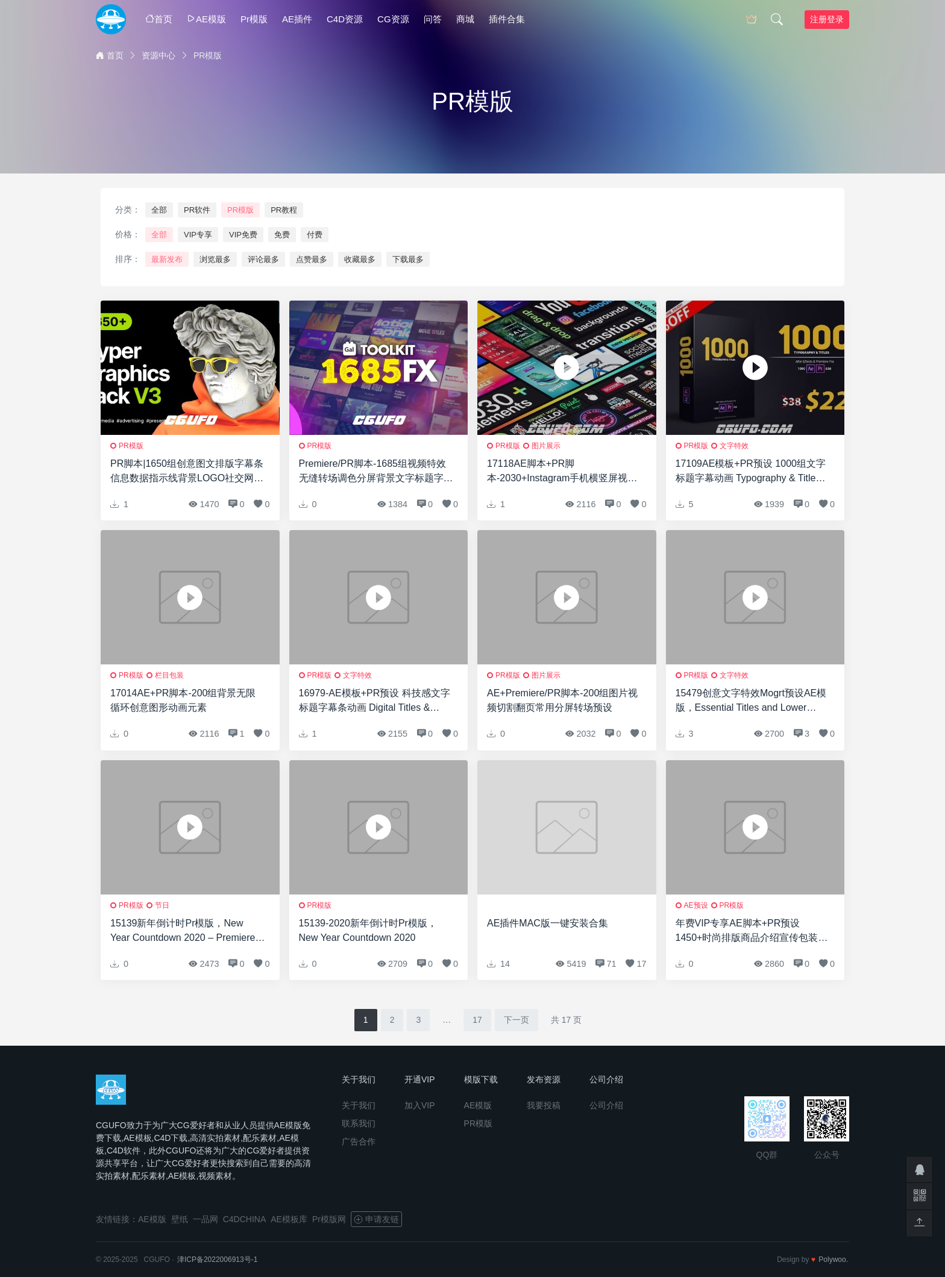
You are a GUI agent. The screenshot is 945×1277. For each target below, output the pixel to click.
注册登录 (827, 19)
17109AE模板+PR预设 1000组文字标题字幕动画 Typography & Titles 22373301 (751, 472)
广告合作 (358, 1141)
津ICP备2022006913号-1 (217, 1259)
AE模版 (206, 19)
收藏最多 (359, 259)
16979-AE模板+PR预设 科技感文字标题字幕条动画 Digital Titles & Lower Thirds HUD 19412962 (374, 701)
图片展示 (546, 446)
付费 (314, 234)
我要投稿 (543, 1105)
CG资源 (393, 19)
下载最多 (408, 259)
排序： (127, 259)
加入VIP (419, 1105)
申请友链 (376, 1219)
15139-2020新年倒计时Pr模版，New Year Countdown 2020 (368, 930)
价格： (127, 234)
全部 (159, 209)
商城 (465, 19)
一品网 (205, 1219)
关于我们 (358, 1105)
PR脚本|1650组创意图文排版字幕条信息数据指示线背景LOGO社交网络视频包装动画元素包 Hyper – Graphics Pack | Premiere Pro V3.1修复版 (186, 472)
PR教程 (284, 209)
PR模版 (240, 209)
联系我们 (358, 1123)
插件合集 (507, 19)
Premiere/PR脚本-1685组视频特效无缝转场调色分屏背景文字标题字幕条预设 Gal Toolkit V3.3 (376, 472)
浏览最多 (215, 259)
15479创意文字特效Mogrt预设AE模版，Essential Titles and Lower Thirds (751, 701)
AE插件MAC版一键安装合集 (547, 923)
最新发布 (167, 259)
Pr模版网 (329, 1219)
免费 (282, 234)
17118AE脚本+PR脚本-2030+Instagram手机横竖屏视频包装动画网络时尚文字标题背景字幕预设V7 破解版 (564, 472)
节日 (162, 905)
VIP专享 (198, 234)
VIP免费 (243, 234)
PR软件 (197, 209)
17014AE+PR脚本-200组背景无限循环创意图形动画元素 (183, 700)
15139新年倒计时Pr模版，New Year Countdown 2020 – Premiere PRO (182, 931)
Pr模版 (254, 19)
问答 (433, 19)
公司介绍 (606, 1105)
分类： (127, 209)
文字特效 (734, 446)
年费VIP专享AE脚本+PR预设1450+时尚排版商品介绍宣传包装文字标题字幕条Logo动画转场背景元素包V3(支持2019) (752, 931)
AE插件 (297, 19)
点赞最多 (311, 259)
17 (477, 1020)
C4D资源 (345, 19)
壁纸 (179, 1219)
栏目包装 (169, 675)
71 (605, 964)
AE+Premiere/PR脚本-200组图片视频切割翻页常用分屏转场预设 (562, 700)
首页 (158, 19)
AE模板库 (289, 1219)
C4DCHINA (244, 1219)
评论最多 (263, 259)
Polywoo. (833, 1259)
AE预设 (696, 905)
